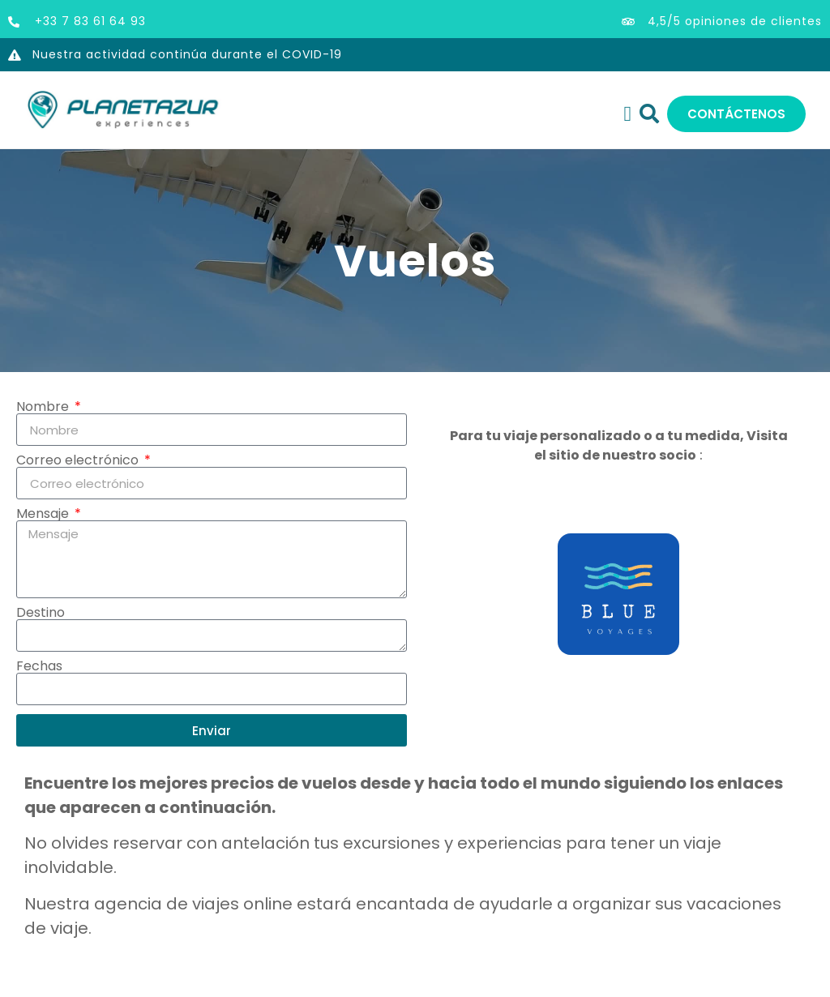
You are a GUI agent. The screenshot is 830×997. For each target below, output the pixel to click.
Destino (40, 612)
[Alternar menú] (628, 114)
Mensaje (44, 513)
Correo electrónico (79, 460)
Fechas (39, 666)
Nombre (44, 406)
